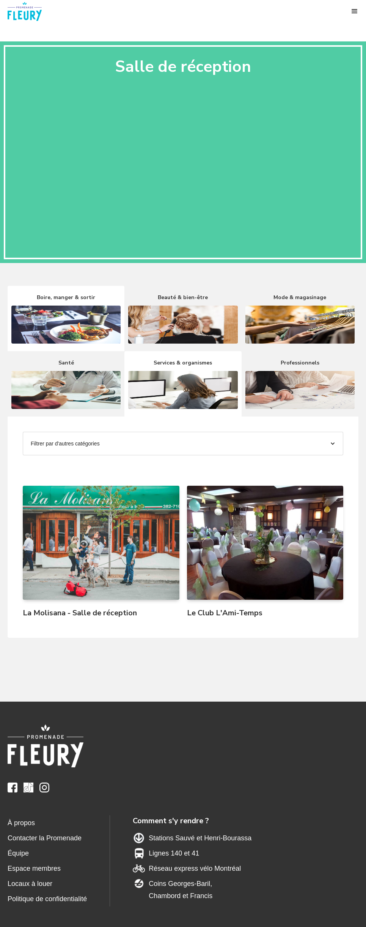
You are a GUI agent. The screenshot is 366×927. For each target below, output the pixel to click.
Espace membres (34, 868)
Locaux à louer (30, 883)
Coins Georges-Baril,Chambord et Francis (180, 890)
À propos (21, 823)
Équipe (18, 853)
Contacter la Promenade (45, 838)
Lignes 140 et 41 (174, 853)
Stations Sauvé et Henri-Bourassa (200, 838)
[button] (354, 11)
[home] (30, 11)
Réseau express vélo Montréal (195, 868)
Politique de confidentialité (47, 899)
